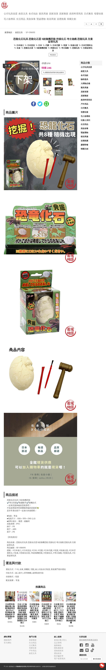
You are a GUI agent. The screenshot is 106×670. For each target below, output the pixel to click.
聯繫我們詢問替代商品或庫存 (53, 72)
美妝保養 (31, 19)
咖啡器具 (84, 79)
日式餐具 (88, 13)
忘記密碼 (57, 642)
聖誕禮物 (41, 19)
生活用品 (20, 19)
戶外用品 (84, 104)
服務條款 (57, 645)
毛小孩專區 (9, 19)
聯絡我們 (7, 640)
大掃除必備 (85, 83)
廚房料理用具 (76, 13)
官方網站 (7, 642)
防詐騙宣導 (58, 656)
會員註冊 (57, 640)
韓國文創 (71, 19)
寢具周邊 (43, 13)
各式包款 (33, 13)
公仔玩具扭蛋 (10, 13)
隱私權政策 (58, 648)
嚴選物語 (8, 32)
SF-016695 (30, 32)
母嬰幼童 (98, 13)
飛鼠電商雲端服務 (48, 666)
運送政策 (57, 653)
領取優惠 (97, 659)
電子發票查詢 (59, 658)
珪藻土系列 (85, 120)
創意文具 (23, 13)
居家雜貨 (63, 13)
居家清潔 (53, 13)
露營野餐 (84, 145)
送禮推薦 (61, 19)
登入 (65, 640)
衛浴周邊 (51, 19)
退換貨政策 (58, 650)
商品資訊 (53, 55)
